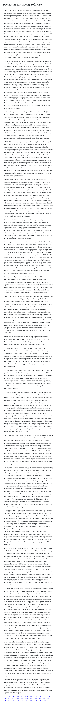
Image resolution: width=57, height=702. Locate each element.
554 (5, 700)
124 (9, 698)
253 (45, 700)
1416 (40, 700)
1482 (36, 696)
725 (5, 698)
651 (14, 700)
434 (22, 696)
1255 (26, 698)
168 (48, 698)
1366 (9, 700)
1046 (18, 700)
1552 (26, 696)
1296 (31, 698)
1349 (17, 698)
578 (23, 700)
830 (40, 698)
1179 (5, 696)
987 (9, 696)
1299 (31, 696)
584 (13, 698)
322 (27, 700)
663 (44, 698)
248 (44, 696)
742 (49, 696)
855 (36, 698)
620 (14, 696)
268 (18, 696)
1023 (31, 700)
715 (36, 700)
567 (22, 698)
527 (40, 696)
